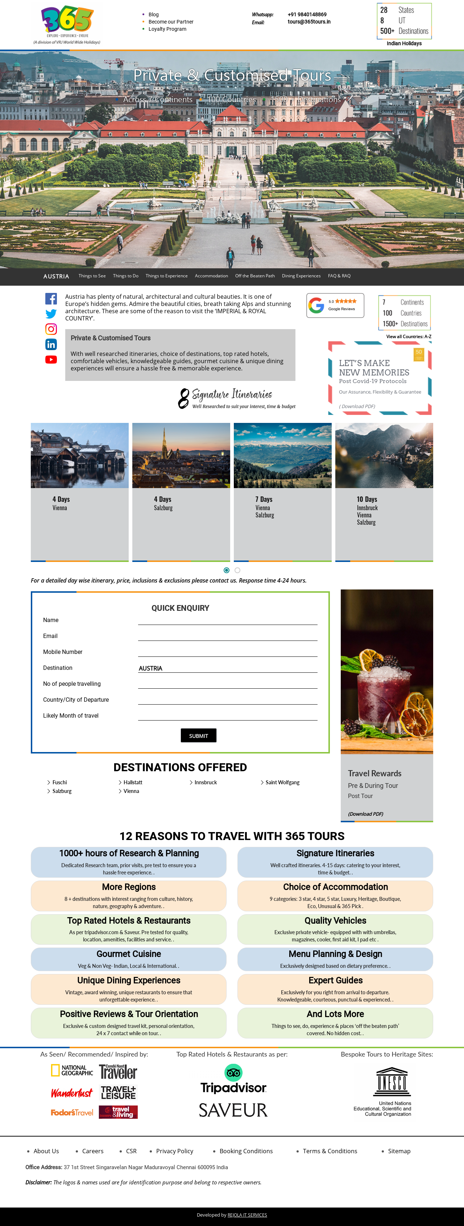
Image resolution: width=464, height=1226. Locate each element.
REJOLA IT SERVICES (247, 1215)
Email (50, 636)
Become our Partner (171, 22)
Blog (154, 14)
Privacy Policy (174, 1151)
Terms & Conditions (330, 1151)
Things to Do (125, 276)
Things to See (92, 276)
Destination (57, 667)
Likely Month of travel (71, 715)
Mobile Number (62, 651)
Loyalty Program (167, 29)
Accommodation (211, 276)
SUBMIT (198, 735)
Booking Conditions (246, 1151)
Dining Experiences (301, 276)
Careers (93, 1151)
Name (50, 620)
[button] (226, 570)
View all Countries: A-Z (408, 336)
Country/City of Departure (76, 699)
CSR (131, 1151)
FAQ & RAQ (339, 276)
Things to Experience (167, 276)
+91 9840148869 (307, 14)
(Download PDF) (365, 814)
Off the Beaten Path (255, 276)
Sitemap (399, 1151)
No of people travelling (72, 683)
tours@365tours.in (309, 22)
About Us (46, 1151)
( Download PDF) (357, 406)
